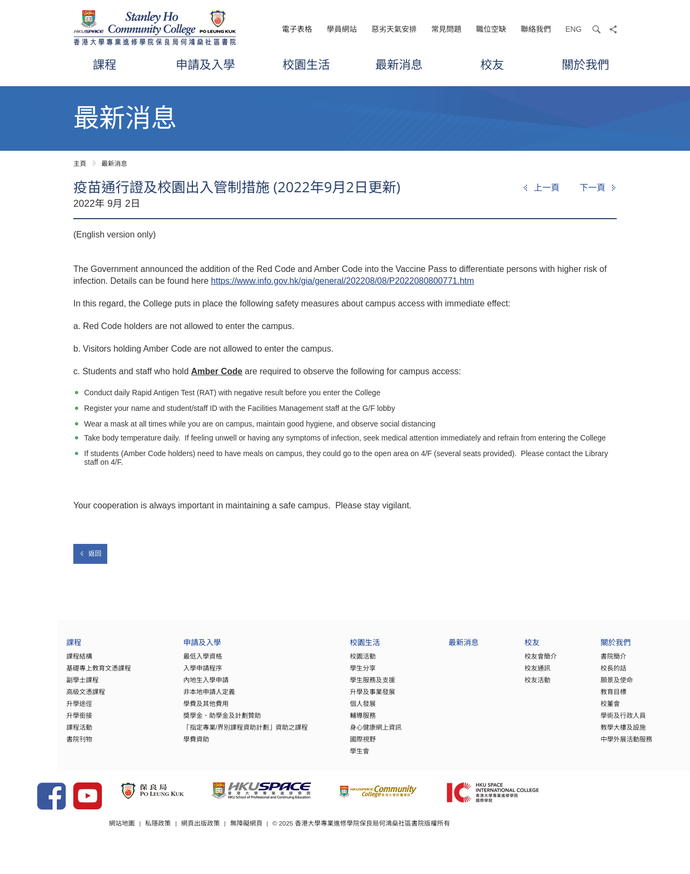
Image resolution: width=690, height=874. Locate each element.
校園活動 (334, 663)
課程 (104, 64)
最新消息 (399, 64)
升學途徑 (41, 710)
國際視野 (334, 746)
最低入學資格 (167, 663)
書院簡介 (591, 663)
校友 (492, 64)
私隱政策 (213, 841)
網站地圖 (177, 841)
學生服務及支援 (343, 686)
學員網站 (342, 29)
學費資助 (161, 746)
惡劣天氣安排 (394, 29)
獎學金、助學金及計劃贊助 (187, 722)
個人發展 (334, 710)
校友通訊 (513, 675)
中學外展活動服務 (604, 746)
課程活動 (41, 734)
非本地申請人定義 (174, 698)
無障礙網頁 (301, 841)
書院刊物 (41, 746)
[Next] (598, 188)
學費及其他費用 (171, 710)
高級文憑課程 (47, 698)
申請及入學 (205, 64)
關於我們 (585, 64)
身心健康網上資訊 (346, 734)
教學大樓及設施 (601, 734)
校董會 (588, 710)
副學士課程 (44, 686)
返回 (90, 553)
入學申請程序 (167, 675)
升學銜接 (41, 722)
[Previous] (541, 188)
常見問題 (446, 29)
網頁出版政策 (255, 841)
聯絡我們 (536, 29)
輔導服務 (334, 722)
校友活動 (513, 686)
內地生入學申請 (171, 686)
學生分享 (334, 675)
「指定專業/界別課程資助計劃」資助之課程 (210, 734)
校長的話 (591, 675)
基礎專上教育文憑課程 (60, 675)
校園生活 (306, 64)
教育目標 (591, 698)
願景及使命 (594, 686)
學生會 (330, 757)
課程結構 (41, 663)
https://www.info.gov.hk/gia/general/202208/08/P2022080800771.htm (342, 280)
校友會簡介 (516, 663)
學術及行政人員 (601, 722)
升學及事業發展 (343, 698)
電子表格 (297, 29)
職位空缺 (491, 29)
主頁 (79, 163)
